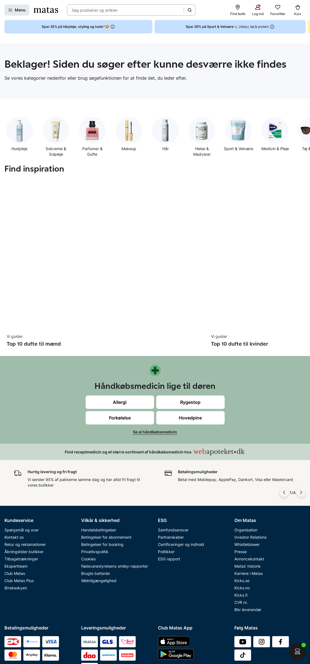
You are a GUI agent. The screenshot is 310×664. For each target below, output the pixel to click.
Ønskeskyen (15, 510)
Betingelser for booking (102, 467)
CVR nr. (241, 525)
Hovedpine (190, 328)
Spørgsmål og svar (21, 452)
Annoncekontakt (249, 481)
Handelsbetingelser (98, 452)
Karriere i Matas (248, 496)
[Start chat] (297, 651)
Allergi (120, 313)
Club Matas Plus (19, 503)
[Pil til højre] (301, 415)
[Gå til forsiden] (46, 10)
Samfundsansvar (173, 452)
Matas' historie (247, 488)
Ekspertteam (16, 488)
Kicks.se (241, 503)
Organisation (245, 452)
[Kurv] (298, 10)
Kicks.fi (240, 517)
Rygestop (190, 313)
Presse (240, 474)
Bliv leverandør (247, 532)
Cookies (88, 481)
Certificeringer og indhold (181, 467)
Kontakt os (14, 459)
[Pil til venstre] (284, 415)
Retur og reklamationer (25, 467)
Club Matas (14, 496)
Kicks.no (242, 510)
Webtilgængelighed (98, 503)
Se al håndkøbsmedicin (155, 342)
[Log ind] (258, 10)
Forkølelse (120, 328)
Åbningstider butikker (24, 474)
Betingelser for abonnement (106, 459)
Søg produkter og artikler (95, 10)
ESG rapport (169, 481)
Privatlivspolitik (94, 474)
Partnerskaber (171, 459)
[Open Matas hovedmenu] (16, 10)
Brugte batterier (95, 496)
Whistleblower (247, 467)
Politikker (166, 474)
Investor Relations (250, 459)
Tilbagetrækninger (21, 481)
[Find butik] (237, 10)
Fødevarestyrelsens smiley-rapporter (114, 488)
